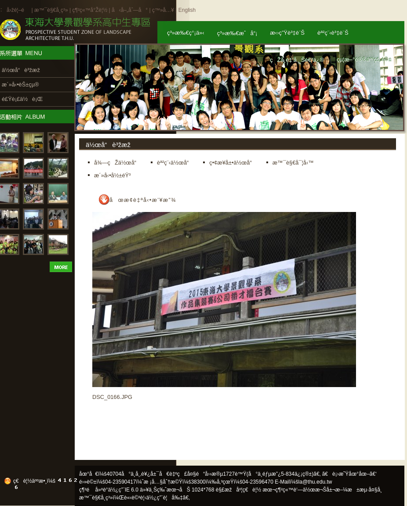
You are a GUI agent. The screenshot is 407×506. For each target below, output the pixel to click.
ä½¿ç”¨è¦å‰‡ (164, 498)
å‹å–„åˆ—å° (130, 10)
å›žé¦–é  (18, 10)
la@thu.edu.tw (315, 482)
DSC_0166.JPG (112, 397)
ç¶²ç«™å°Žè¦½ (89, 10)
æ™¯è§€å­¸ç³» (51, 10)
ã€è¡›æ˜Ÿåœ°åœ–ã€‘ (349, 474)
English (187, 10)
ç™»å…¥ (163, 10)
